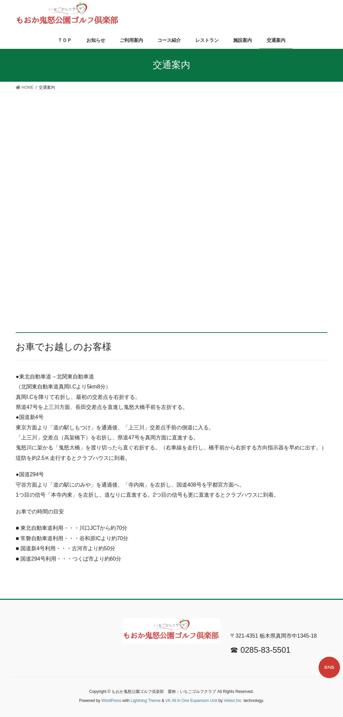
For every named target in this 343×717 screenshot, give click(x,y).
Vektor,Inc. (233, 700)
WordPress (111, 700)
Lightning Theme (145, 700)
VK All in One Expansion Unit (191, 700)
